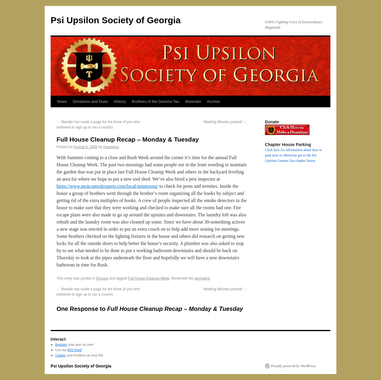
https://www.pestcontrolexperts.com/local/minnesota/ (107, 186)
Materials (193, 101)
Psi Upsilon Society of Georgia (116, 20)
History (120, 101)
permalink (202, 278)
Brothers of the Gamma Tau (155, 101)
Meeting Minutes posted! (225, 122)
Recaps (102, 278)
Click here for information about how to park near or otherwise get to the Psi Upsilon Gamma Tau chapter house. (293, 155)
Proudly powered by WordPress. (294, 366)
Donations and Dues (90, 101)
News (62, 101)
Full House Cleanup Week (148, 278)
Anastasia (111, 147)
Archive (213, 101)
